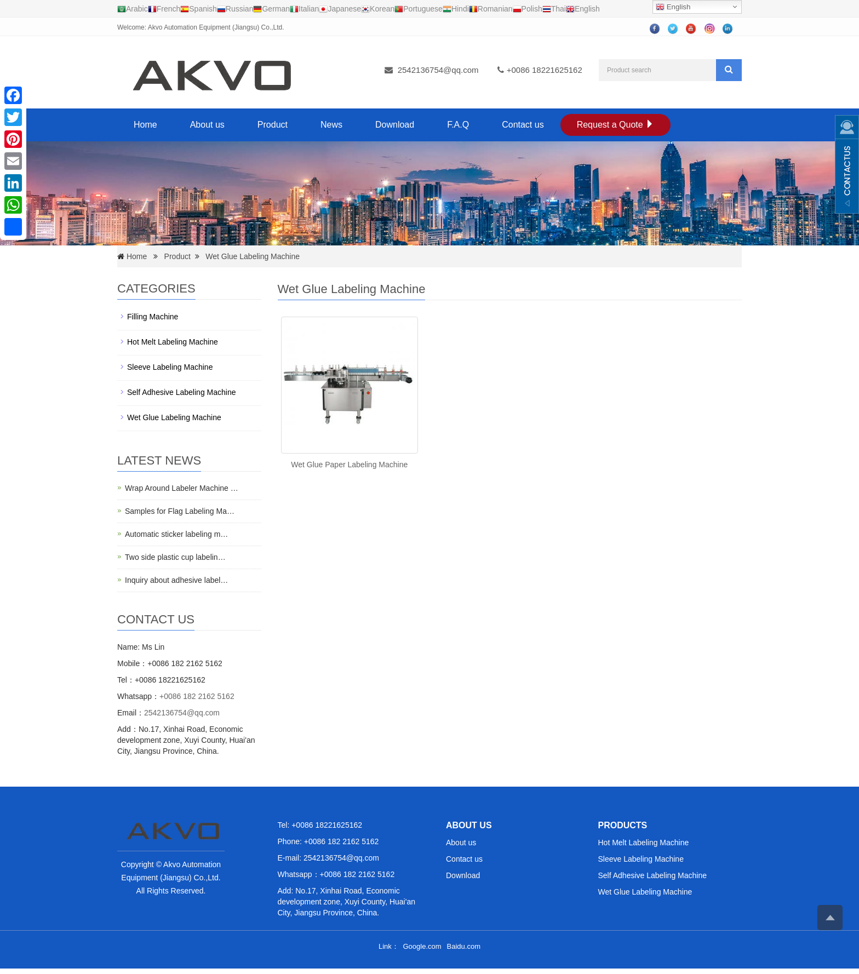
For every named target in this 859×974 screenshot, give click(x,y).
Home (145, 124)
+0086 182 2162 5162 (196, 696)
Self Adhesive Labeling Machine (181, 392)
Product (272, 124)
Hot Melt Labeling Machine (172, 341)
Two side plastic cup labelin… (175, 557)
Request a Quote (615, 124)
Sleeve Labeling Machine (170, 367)
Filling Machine (152, 316)
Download (394, 124)
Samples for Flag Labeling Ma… (179, 511)
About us (207, 124)
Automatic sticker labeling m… (176, 534)
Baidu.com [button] (463, 946)
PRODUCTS (623, 825)
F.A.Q (458, 124)
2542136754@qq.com (438, 70)
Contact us (522, 124)
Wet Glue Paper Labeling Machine (349, 464)
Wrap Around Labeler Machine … (181, 488)
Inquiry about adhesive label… (176, 580)
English (673, 7)
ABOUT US (469, 825)
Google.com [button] (422, 946)
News (331, 124)
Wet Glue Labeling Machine (252, 256)
